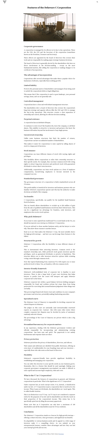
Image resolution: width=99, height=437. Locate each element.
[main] (49, 8)
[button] (97, 2)
